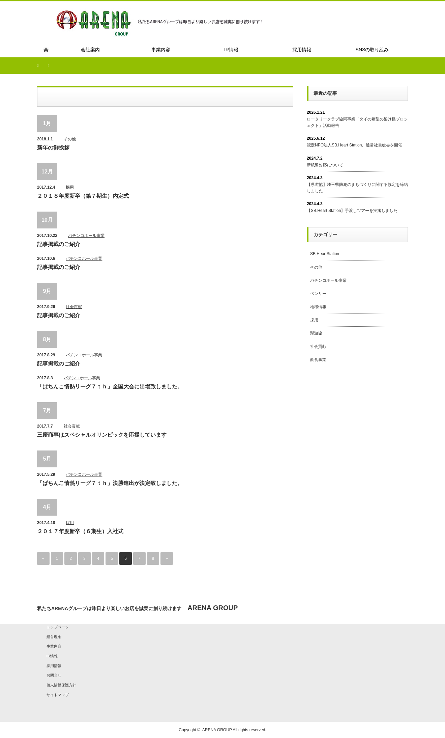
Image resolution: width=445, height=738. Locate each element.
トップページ (58, 627)
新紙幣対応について (325, 165)
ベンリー (318, 293)
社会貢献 (74, 306)
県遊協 (316, 333)
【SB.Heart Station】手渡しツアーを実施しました (352, 210)
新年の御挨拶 (53, 148)
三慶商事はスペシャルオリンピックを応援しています (102, 435)
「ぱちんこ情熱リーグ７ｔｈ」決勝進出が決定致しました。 (110, 483)
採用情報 (54, 666)
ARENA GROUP (217, 730)
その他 (70, 139)
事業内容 (54, 646)
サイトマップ (58, 695)
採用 (70, 187)
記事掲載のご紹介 (58, 244)
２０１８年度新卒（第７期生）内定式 (83, 196)
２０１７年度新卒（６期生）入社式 (80, 531)
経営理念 (54, 637)
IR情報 (52, 656)
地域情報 (318, 306)
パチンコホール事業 (86, 235)
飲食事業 (318, 359)
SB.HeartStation (324, 253)
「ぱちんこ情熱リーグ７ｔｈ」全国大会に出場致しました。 (110, 386)
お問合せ (54, 675)
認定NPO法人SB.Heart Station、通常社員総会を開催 (354, 145)
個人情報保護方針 (61, 685)
